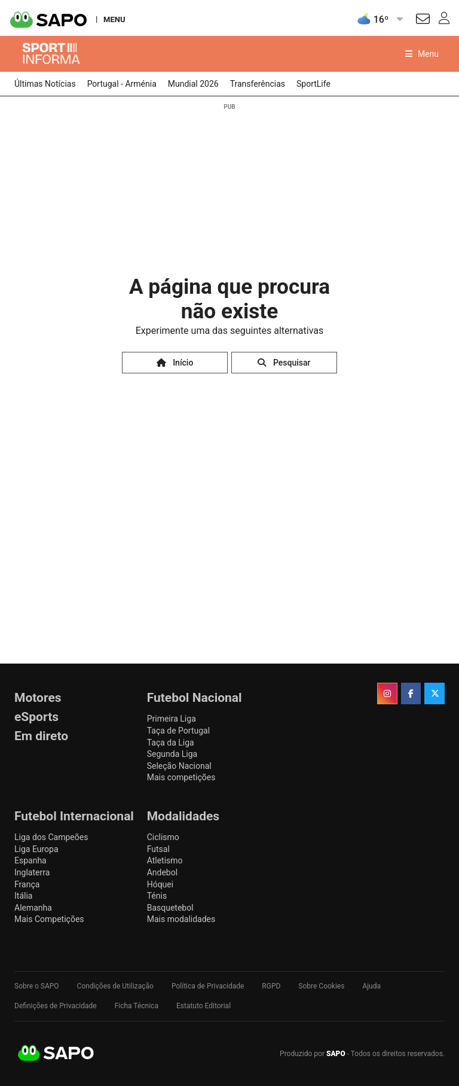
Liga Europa (36, 849)
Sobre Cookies (321, 986)
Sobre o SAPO (36, 986)
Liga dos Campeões (51, 837)
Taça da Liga (170, 742)
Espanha (30, 860)
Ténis (157, 896)
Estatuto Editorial (203, 1006)
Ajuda (371, 986)
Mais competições (181, 777)
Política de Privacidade (208, 986)
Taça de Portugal (178, 730)
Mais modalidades (181, 919)
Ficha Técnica (136, 1006)
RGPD (271, 986)
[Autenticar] (423, 20)
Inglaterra (32, 872)
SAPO (56, 1054)
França (26, 884)
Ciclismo (163, 837)
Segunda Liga (172, 754)
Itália (23, 896)
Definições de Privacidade (55, 1006)
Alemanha (33, 907)
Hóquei (160, 884)
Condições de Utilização (115, 986)
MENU (114, 19)
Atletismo (165, 860)
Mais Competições (49, 919)
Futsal (158, 849)
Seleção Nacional (179, 766)
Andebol (162, 872)
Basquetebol (170, 907)
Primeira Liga (171, 718)
